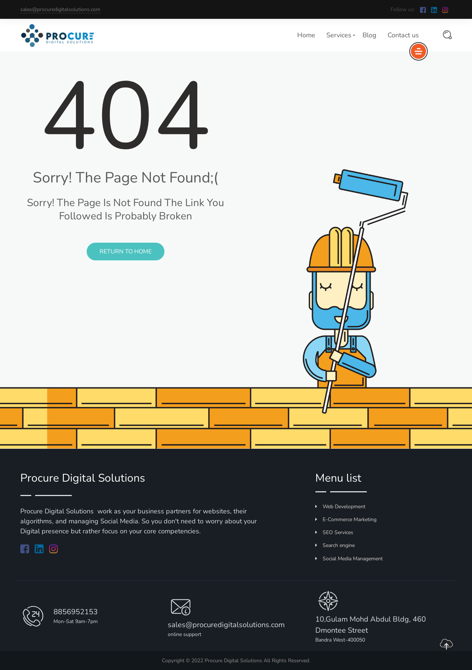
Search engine (335, 545)
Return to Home (126, 251)
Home (306, 35)
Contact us (403, 35)
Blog (369, 35)
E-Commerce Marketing (345, 519)
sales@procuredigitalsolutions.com (60, 9)
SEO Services (334, 532)
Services (338, 35)
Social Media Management (349, 558)
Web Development (340, 506)
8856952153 (75, 612)
